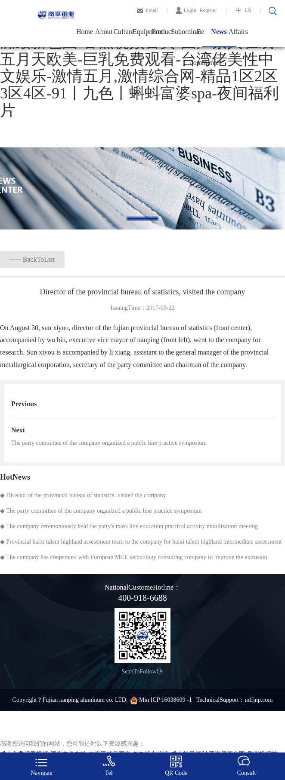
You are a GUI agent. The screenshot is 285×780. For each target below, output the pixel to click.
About (103, 31)
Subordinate (180, 31)
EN (248, 10)
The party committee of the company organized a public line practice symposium (109, 443)
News (218, 31)
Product (161, 31)
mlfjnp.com (259, 700)
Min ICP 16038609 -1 (166, 700)
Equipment (142, 31)
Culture (123, 31)
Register (208, 10)
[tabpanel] (142, 188)
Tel (108, 765)
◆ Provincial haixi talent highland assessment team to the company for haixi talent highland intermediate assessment (141, 541)
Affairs (238, 31)
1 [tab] (142, 218)
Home (84, 31)
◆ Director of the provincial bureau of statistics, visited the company (83, 495)
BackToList (39, 259)
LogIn (190, 10)
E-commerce (200, 37)
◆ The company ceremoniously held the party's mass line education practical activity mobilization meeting (129, 526)
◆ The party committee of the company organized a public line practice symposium (100, 511)
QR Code (176, 765)
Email (152, 10)
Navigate (42, 765)
